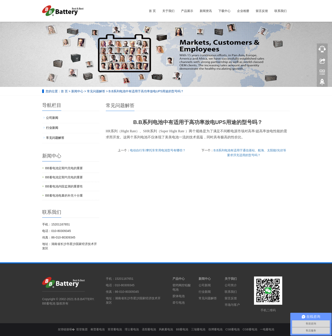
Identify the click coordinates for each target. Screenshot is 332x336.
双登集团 (82, 329)
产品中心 (179, 278)
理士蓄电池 (132, 329)
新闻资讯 (206, 11)
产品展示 (187, 11)
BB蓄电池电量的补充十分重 (64, 195)
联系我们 (280, 11)
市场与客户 (232, 304)
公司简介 (231, 285)
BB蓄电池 (182, 329)
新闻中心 (77, 91)
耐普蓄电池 (98, 329)
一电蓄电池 (267, 329)
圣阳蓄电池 (149, 329)
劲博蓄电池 (215, 329)
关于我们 (168, 11)
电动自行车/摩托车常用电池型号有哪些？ (158, 150)
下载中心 (224, 11)
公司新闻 (52, 117)
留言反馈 (262, 11)
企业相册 (243, 11)
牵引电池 (179, 302)
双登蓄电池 (115, 329)
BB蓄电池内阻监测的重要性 (64, 186)
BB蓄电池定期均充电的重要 (64, 168)
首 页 (152, 11)
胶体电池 (179, 296)
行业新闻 (52, 127)
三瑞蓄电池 (198, 329)
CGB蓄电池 (250, 329)
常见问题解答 (96, 91)
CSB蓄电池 (232, 329)
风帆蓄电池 (166, 329)
